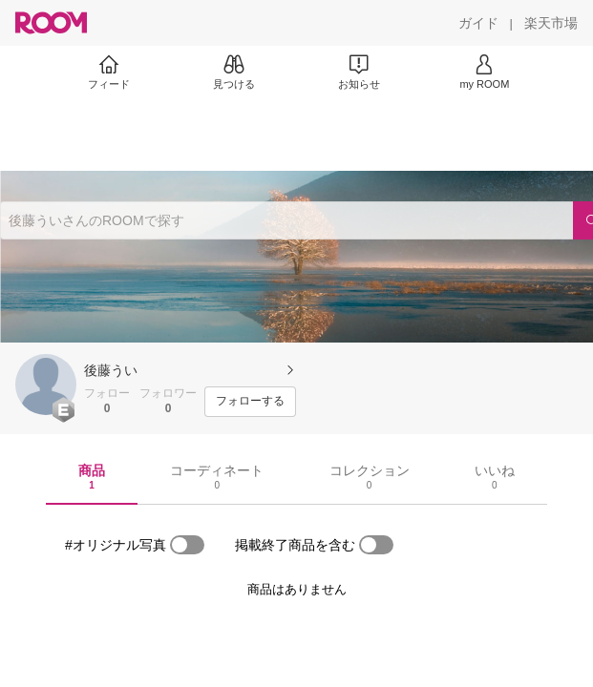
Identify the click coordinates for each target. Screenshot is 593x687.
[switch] (187, 544)
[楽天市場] (551, 22)
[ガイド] (478, 22)
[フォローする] (250, 401)
